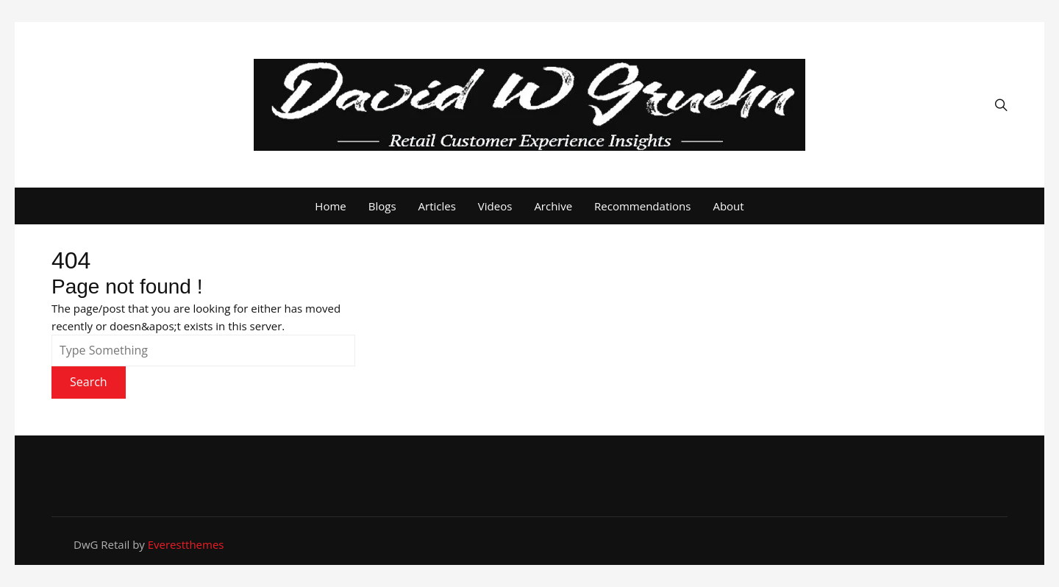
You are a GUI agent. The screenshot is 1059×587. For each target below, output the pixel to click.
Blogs (382, 206)
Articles (437, 206)
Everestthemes (186, 544)
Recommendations (642, 206)
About (728, 206)
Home (330, 206)
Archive (553, 206)
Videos (495, 206)
